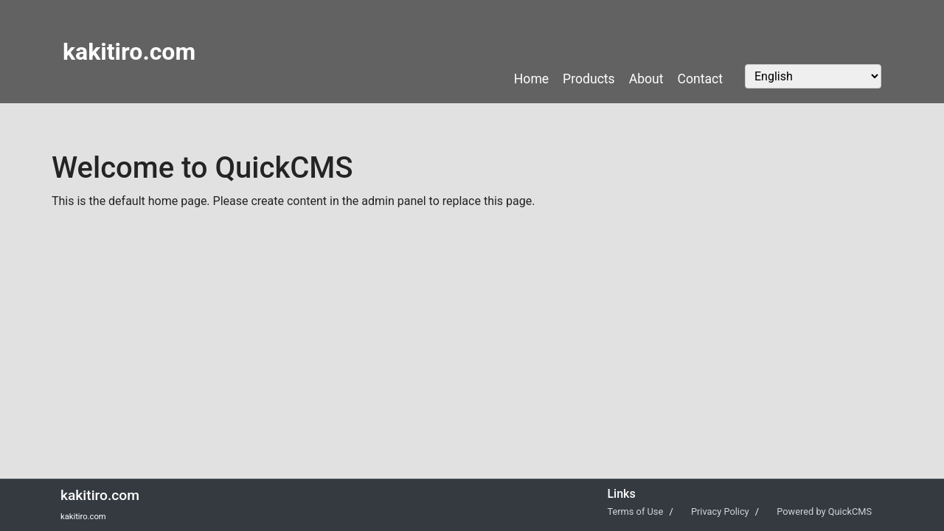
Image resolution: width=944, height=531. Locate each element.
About (646, 79)
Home (531, 79)
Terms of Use (636, 511)
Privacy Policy (721, 511)
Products (589, 79)
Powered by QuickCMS (824, 511)
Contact (700, 79)
